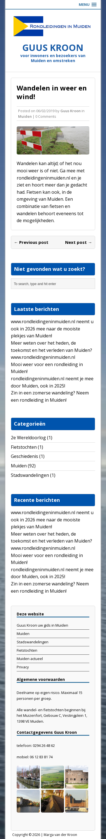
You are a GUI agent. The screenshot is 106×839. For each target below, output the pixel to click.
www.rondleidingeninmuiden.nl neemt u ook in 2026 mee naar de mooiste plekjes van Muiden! (52, 328)
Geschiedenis (24, 456)
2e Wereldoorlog (28, 438)
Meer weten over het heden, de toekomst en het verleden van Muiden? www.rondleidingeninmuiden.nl (51, 350)
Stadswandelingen (30, 475)
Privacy (23, 666)
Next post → (78, 242)
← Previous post (31, 242)
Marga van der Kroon (60, 834)
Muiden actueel (30, 658)
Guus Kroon (70, 110)
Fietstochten (24, 447)
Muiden (25, 116)
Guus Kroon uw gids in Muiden (42, 625)
